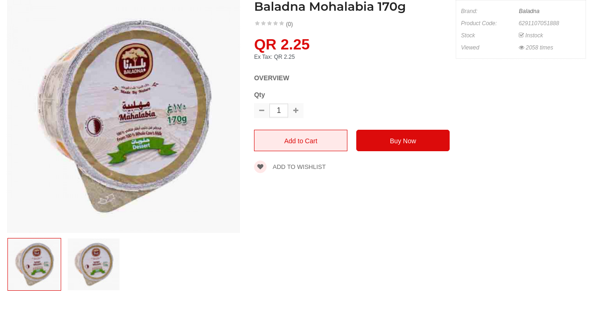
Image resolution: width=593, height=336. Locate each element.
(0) (289, 24)
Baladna (529, 11)
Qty (259, 94)
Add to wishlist (290, 166)
